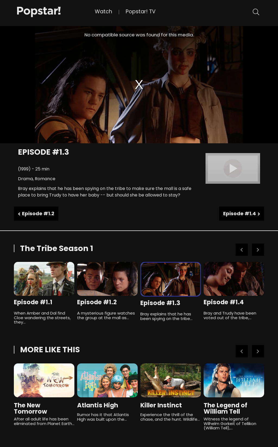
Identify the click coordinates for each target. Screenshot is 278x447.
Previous (242, 250)
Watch (103, 11)
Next (258, 250)
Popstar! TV (141, 11)
